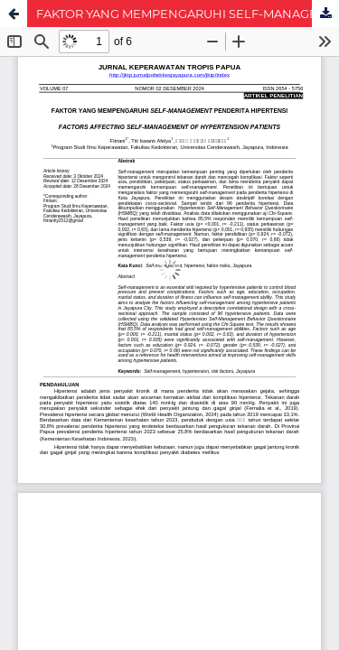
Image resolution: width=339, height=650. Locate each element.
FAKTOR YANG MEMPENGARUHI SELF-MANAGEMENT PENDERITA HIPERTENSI (187, 13)
